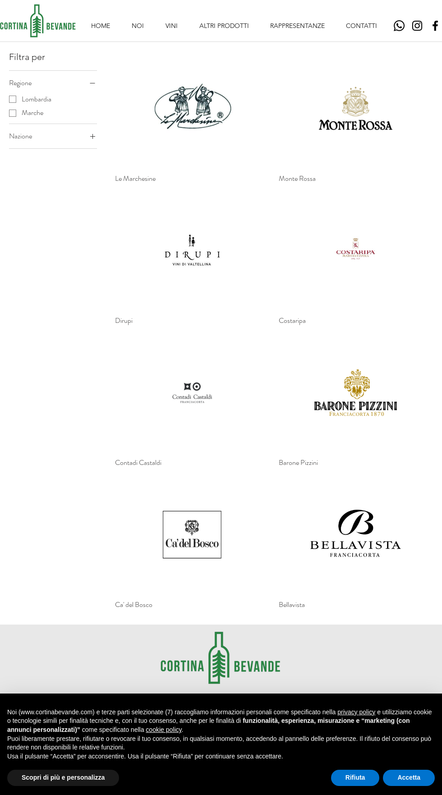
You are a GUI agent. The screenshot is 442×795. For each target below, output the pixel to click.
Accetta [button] (408, 777)
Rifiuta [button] (355, 777)
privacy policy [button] (356, 712)
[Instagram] (417, 25)
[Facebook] (435, 25)
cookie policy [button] (163, 729)
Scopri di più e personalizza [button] (63, 777)
